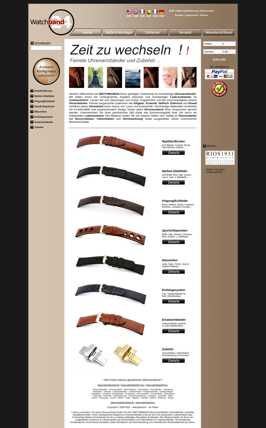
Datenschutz (207, 11)
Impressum (192, 15)
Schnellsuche (42, 42)
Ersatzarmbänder (41, 122)
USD (223, 59)
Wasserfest (38, 111)
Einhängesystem (41, 117)
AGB (171, 11)
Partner (204, 15)
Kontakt (179, 15)
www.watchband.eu (145, 402)
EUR (215, 59)
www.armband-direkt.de (122, 402)
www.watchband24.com (132, 385)
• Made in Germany (215, 169)
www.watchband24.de (108, 385)
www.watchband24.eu (157, 385)
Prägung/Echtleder (42, 101)
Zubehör (37, 127)
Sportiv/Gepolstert (42, 106)
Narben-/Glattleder (42, 96)
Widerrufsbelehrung (187, 11)
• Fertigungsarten (214, 172)
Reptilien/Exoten (41, 91)
